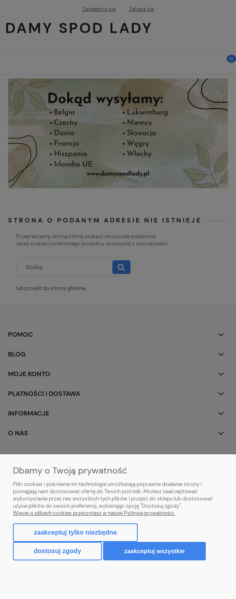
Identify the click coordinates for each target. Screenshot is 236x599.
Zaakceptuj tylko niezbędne (75, 532)
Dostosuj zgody (57, 551)
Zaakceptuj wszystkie (154, 551)
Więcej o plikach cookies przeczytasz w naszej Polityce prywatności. (94, 513)
